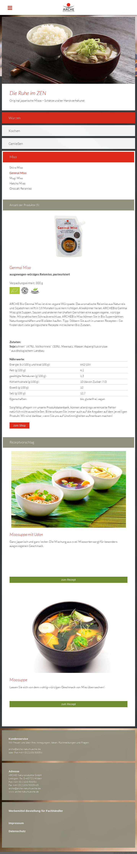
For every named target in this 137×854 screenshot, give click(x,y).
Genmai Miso (18, 173)
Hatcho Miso (17, 183)
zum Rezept (68, 579)
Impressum (16, 823)
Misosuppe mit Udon (26, 534)
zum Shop (19, 425)
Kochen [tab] (12, 131)
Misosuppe (18, 679)
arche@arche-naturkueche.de (25, 749)
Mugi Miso (16, 178)
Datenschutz (17, 831)
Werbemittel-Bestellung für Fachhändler (36, 810)
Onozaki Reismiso (21, 188)
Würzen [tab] (12, 118)
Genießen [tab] (13, 143)
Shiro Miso (16, 167)
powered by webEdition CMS (125, 853)
